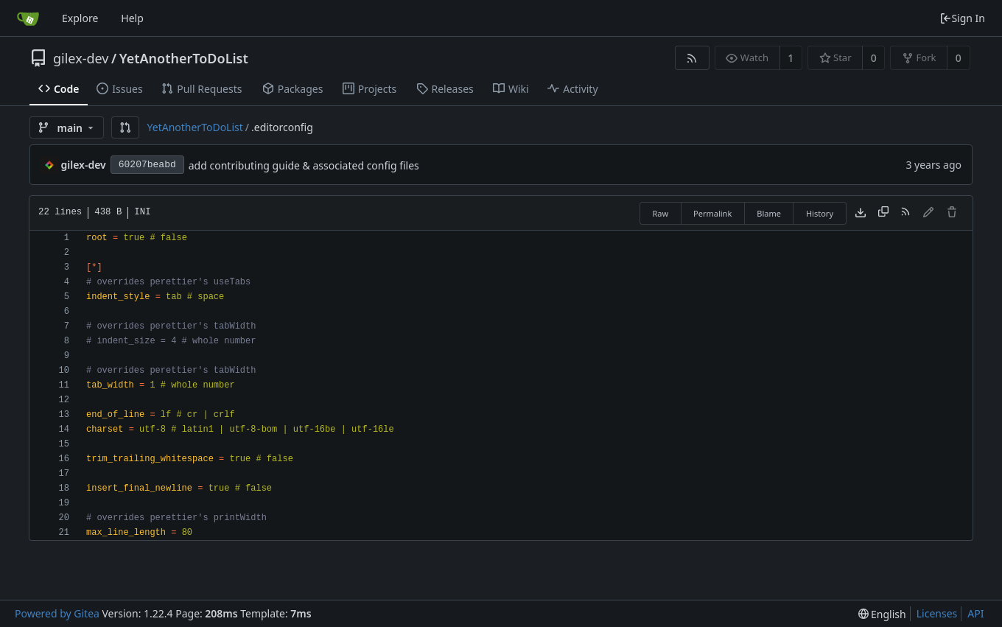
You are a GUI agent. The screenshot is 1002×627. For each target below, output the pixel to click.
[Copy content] (883, 212)
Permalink (712, 213)
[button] (125, 127)
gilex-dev (80, 58)
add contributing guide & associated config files (304, 165)
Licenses (937, 613)
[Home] (28, 18)
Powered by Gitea (57, 613)
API (975, 613)
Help (132, 18)
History (819, 213)
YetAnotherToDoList (183, 58)
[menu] (882, 614)
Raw (660, 213)
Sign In (962, 18)
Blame (769, 213)
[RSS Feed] (692, 58)
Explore (80, 18)
